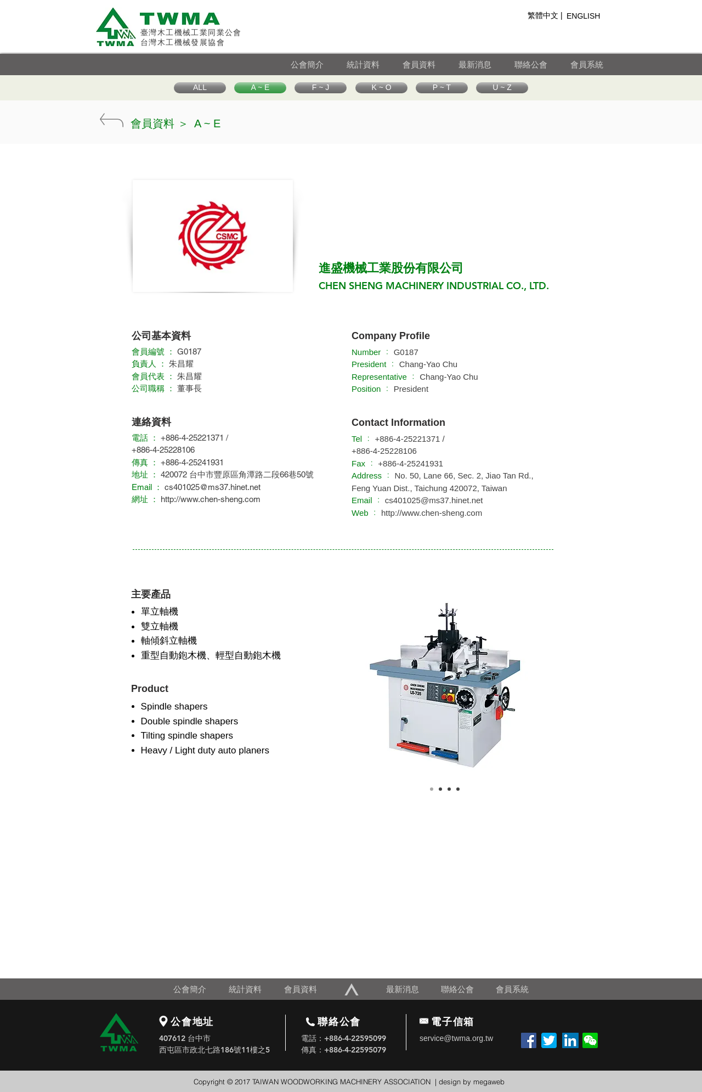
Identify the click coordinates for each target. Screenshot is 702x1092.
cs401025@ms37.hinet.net (213, 487)
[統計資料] (374, 64)
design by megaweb (472, 1081)
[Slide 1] (431, 789)
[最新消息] (485, 64)
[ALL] (200, 87)
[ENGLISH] (586, 16)
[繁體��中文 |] (545, 15)
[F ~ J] (321, 87)
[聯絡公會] (541, 64)
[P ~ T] (442, 87)
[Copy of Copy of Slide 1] (449, 789)
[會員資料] (430, 64)
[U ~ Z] (502, 87)
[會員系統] (595, 64)
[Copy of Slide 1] (440, 789)
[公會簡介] (318, 64)
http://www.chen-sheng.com (211, 499)
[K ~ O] (381, 87)
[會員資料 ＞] (160, 123)
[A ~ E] (260, 87)
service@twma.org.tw (456, 1038)
